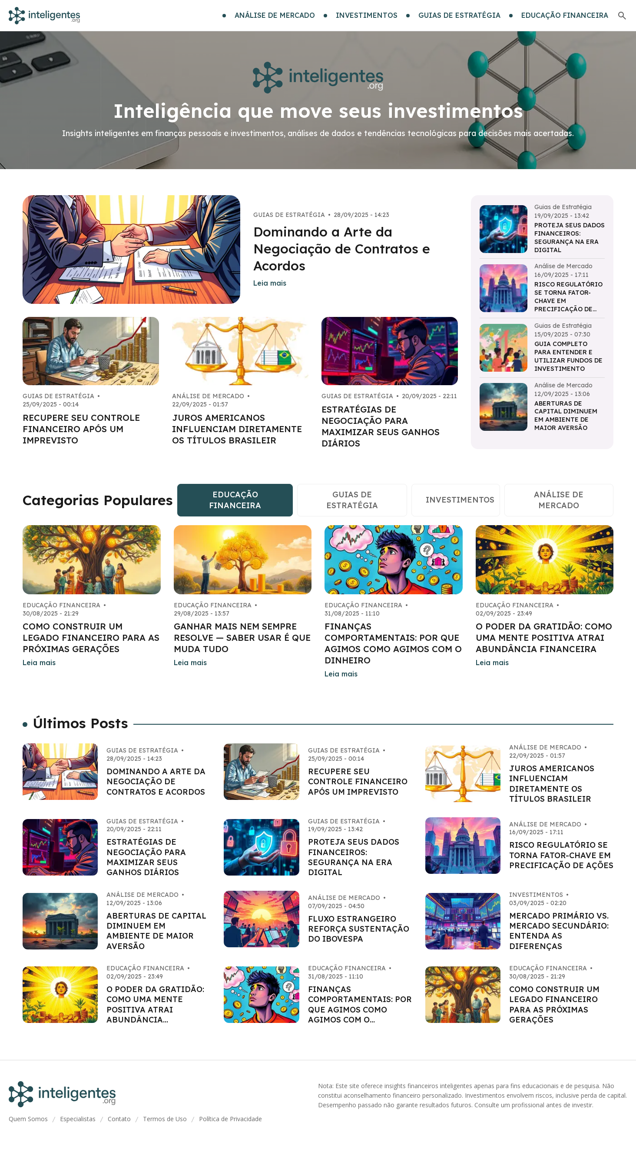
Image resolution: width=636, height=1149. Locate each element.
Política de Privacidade (230, 1119)
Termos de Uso (165, 1119)
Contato (119, 1119)
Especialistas (78, 1119)
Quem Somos (28, 1119)
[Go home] (44, 15)
